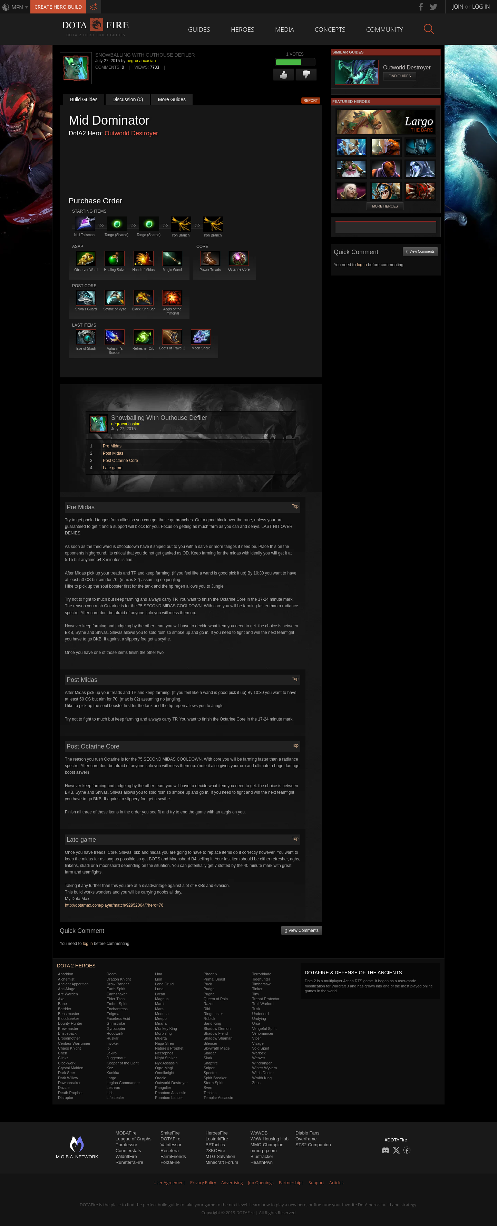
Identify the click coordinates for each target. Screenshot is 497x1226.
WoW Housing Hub (270, 1138)
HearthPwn (262, 1162)
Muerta (161, 1038)
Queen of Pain (216, 999)
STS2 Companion (313, 1144)
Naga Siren (164, 1043)
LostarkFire (216, 1138)
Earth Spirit (116, 989)
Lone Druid (164, 984)
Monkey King (166, 1028)
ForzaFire (170, 1162)
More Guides (172, 99)
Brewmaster (68, 1028)
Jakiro (112, 1053)
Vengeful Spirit (264, 1028)
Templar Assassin (218, 1097)
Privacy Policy (203, 1183)
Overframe (305, 1138)
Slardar (210, 1053)
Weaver (258, 1058)
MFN (17, 7)
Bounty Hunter (70, 1023)
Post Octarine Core (120, 460)
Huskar (113, 1038)
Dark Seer (66, 1073)
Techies (210, 1093)
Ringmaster (213, 1014)
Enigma (113, 1014)
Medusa (161, 1014)
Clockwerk (67, 1063)
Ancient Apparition (73, 984)
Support (316, 1183)
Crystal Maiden (70, 1068)
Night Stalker (166, 1058)
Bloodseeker (68, 1018)
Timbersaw (261, 984)
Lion (158, 979)
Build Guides (83, 99)
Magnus (161, 999)
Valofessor (170, 1144)
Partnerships (291, 1183)
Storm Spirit (213, 1083)
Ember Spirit (117, 1004)
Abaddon (65, 974)
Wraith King (262, 1078)
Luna (159, 989)
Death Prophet (70, 1093)
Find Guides (400, 76)
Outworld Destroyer (131, 133)
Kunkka (113, 1073)
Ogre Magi (164, 1068)
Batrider (64, 1009)
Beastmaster (68, 1014)
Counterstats (128, 1150)
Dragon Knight (119, 979)
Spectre (210, 1073)
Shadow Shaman (218, 1038)
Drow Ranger (118, 984)
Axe (61, 999)
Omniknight (164, 1073)
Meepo (161, 1018)
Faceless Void (118, 1018)
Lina (158, 974)
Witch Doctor (263, 1073)
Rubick (209, 1018)
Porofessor (126, 1144)
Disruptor (66, 1097)
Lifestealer (115, 1097)
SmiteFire (170, 1133)
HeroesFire (216, 1133)
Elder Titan (116, 999)
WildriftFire (126, 1156)
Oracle (160, 1078)
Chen (62, 1053)
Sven (208, 1087)
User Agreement (169, 1183)
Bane (62, 1004)
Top (295, 506)
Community (384, 29)
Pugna (209, 994)
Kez (110, 1068)
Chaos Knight (69, 1048)
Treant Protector (265, 999)
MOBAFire (126, 1133)
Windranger (262, 1063)
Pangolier (163, 1087)
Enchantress (117, 1009)
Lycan (160, 994)
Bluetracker (262, 1156)
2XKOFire (215, 1150)
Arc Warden (68, 994)
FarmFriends (173, 1156)
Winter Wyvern (264, 1068)
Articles (336, 1183)
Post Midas (113, 453)
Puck (208, 984)
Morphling (163, 1033)
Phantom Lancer (169, 1097)
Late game (113, 467)
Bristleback (67, 1033)
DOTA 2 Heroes (76, 965)
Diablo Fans (307, 1133)
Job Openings (261, 1183)
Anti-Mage (66, 989)
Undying (259, 1018)
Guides (199, 29)
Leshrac (113, 1087)
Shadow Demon (217, 1028)
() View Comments (302, 930)
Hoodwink (115, 1033)
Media (284, 29)
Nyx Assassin (166, 1063)
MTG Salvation (220, 1156)
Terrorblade (261, 974)
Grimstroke (116, 1023)
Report (311, 101)
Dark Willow (68, 1078)
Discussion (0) (128, 99)
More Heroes (385, 206)
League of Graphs (134, 1138)
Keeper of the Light (123, 1063)
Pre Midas (112, 446)
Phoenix (210, 974)
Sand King (212, 1023)
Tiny (255, 994)
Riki (207, 1009)
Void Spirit (260, 1048)
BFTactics (215, 1144)
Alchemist (66, 979)
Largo (111, 1078)
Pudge (209, 989)
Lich (110, 1093)
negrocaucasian (141, 60)
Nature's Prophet (169, 1048)
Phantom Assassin (170, 1093)
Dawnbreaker (69, 1083)
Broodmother (69, 1038)
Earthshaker (117, 994)
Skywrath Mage (217, 1048)
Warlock (258, 1053)
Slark (208, 1058)
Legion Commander (123, 1083)
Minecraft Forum (221, 1162)
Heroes (242, 29)
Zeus (256, 1083)
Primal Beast (214, 979)
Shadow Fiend (216, 1033)
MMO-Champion (267, 1144)
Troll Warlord (262, 1004)
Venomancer (262, 1033)
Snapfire (211, 1063)
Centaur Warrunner (74, 1043)
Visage (257, 1043)
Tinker (257, 989)
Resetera (169, 1150)
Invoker (113, 1043)
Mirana (161, 1023)
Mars (159, 1009)
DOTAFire (170, 1138)
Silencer (210, 1043)
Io (108, 1048)
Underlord (260, 1014)
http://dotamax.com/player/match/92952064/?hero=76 (114, 905)
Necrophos (164, 1053)
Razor (209, 1004)
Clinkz (63, 1058)
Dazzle (64, 1087)
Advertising (232, 1183)
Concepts (330, 29)
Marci (159, 1004)
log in (88, 943)
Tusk (256, 1009)
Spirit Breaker (215, 1078)
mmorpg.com (264, 1150)
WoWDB (259, 1133)
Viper (256, 1038)
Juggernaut (116, 1058)
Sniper (209, 1068)
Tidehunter (261, 979)
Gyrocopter (116, 1028)
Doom (112, 974)
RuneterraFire (129, 1162)
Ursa (256, 1023)
